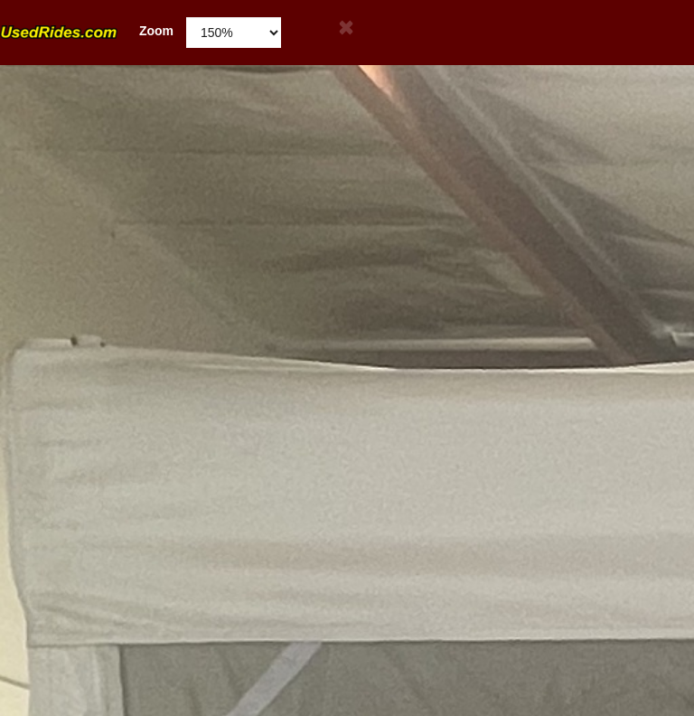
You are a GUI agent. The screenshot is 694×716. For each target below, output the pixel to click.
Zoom (87, 31)
